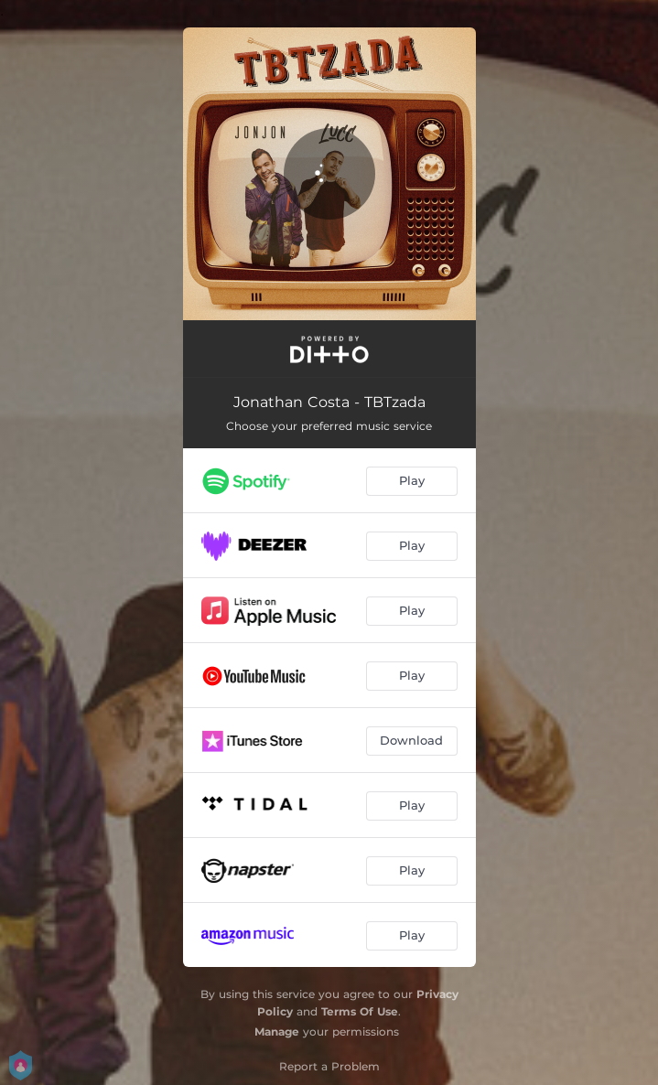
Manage (276, 1031)
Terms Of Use (359, 1011)
